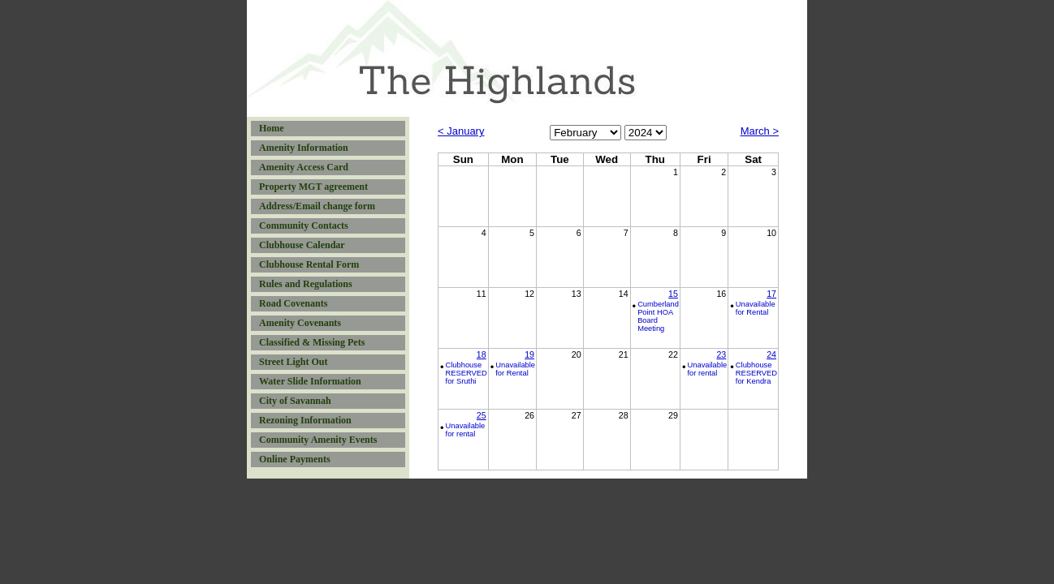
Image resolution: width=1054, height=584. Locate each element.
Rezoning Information (305, 420)
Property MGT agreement (313, 186)
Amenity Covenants (300, 322)
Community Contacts (303, 225)
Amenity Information (303, 147)
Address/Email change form (317, 206)
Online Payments (294, 459)
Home (271, 128)
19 (529, 354)
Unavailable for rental (708, 369)
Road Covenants (293, 303)
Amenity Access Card (303, 167)
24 (771, 354)
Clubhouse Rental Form (309, 264)
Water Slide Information (310, 381)
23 (721, 354)
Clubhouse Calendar (302, 245)
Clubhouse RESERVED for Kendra (756, 373)
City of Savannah (295, 400)
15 (673, 293)
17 (771, 293)
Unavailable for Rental (755, 308)
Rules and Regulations (305, 284)
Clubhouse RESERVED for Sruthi (466, 373)
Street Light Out (293, 361)
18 (481, 354)
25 (481, 415)
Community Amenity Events (318, 439)
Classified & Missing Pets (312, 342)
